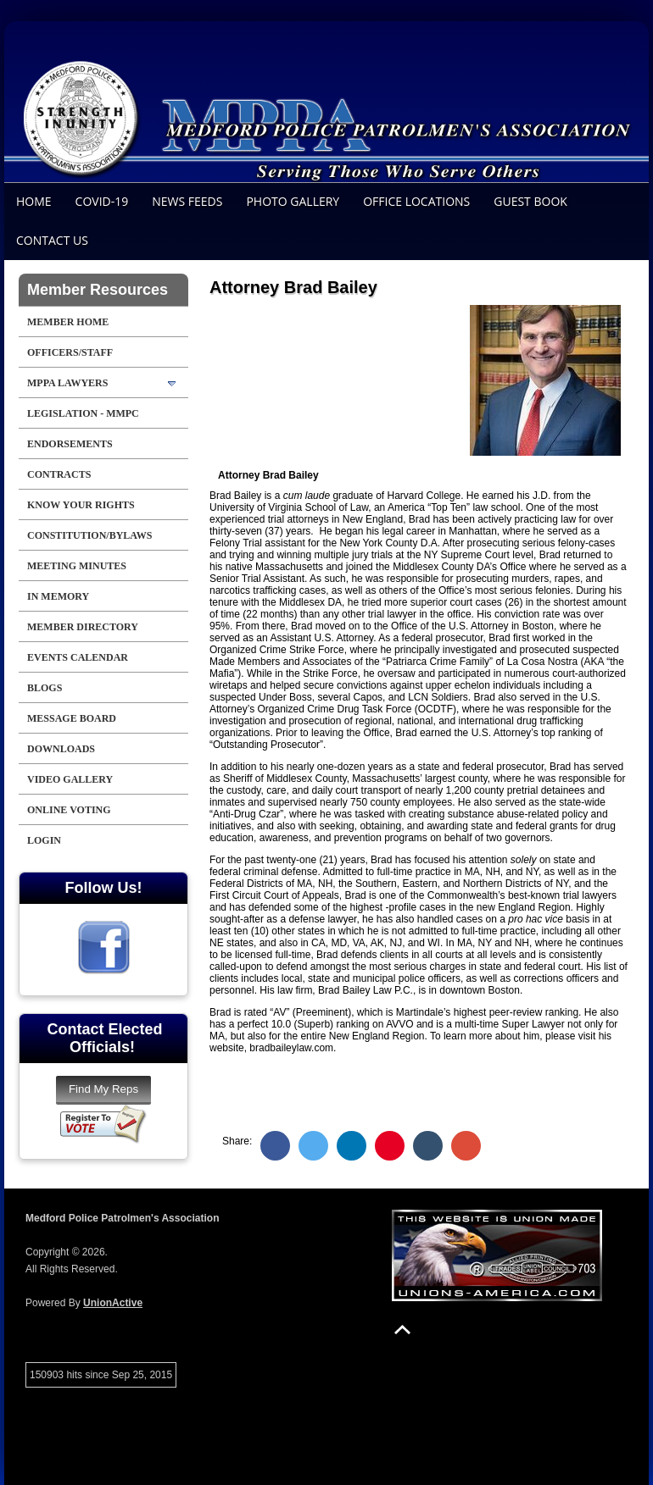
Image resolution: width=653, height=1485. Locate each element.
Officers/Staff (70, 352)
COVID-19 (102, 201)
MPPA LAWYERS (67, 383)
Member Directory (82, 627)
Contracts (59, 474)
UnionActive (112, 1303)
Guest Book (530, 201)
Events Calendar (77, 657)
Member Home (68, 322)
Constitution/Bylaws (89, 535)
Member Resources (97, 289)
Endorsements (70, 444)
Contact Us (52, 240)
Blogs (44, 688)
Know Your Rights (81, 505)
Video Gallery (70, 779)
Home (34, 201)
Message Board (71, 718)
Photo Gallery (292, 201)
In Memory (58, 596)
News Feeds (187, 201)
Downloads (61, 749)
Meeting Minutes (76, 566)
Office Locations (416, 201)
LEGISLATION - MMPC (83, 413)
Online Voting (69, 810)
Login (44, 840)
